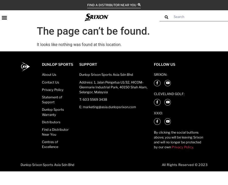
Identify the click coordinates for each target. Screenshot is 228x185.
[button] (4, 17)
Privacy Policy (182, 147)
